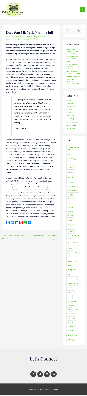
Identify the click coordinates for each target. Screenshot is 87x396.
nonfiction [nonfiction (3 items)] (72, 279)
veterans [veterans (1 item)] (71, 332)
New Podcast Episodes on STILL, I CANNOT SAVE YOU (73, 67)
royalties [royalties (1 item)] (71, 306)
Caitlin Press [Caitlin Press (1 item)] (72, 188)
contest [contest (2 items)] (71, 204)
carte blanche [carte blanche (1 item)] (73, 192)
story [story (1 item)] (76, 310)
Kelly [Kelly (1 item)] (77, 262)
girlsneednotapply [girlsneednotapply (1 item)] (74, 244)
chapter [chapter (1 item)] (70, 196)
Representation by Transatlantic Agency (47, 236)
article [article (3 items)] (70, 168)
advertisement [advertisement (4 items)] (73, 149)
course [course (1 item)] (70, 208)
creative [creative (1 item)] (71, 213)
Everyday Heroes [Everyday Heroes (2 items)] (71, 227)
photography (24, 40)
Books (68, 101)
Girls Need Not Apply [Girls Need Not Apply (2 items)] (73, 238)
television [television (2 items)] (71, 315)
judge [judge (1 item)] (70, 262)
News (68, 113)
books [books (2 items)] (70, 183)
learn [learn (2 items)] (70, 266)
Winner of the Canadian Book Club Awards (72, 52)
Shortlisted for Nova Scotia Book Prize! (73, 59)
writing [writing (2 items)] (70, 341)
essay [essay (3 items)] (70, 221)
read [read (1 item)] (69, 298)
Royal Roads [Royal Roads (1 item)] (72, 302)
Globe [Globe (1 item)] (70, 250)
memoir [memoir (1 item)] (70, 275)
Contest (69, 104)
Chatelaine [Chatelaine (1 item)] (71, 200)
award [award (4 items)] (70, 173)
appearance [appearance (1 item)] (72, 164)
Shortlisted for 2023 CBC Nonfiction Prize (72, 82)
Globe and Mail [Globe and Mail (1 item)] (73, 254)
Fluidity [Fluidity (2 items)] (70, 232)
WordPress (10, 37)
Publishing (70, 116)
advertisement (12, 40)
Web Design (71, 126)
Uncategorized (72, 123)
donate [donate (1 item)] (70, 217)
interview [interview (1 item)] (71, 258)
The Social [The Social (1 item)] (71, 319)
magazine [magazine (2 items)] (72, 271)
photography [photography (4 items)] (73, 284)
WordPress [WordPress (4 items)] (72, 336)
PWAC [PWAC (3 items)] (70, 293)
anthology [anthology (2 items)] (72, 160)
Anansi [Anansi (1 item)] (70, 155)
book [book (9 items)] (70, 178)
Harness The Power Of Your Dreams (14, 236)
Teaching (70, 120)
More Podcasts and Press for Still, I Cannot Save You (73, 75)
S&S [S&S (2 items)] (69, 310)
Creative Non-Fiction (72, 109)
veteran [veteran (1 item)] (70, 327)
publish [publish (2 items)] (71, 289)
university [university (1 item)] (71, 323)
